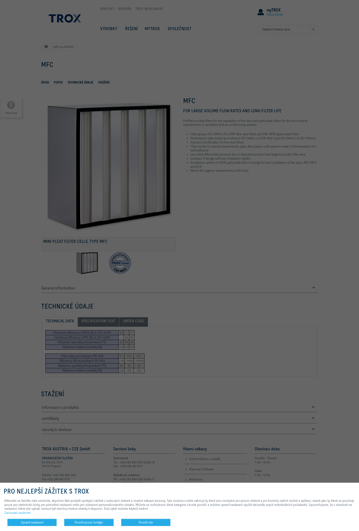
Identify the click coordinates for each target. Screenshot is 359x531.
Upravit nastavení (32, 522)
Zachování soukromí (17, 513)
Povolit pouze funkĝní (89, 522)
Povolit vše (146, 522)
